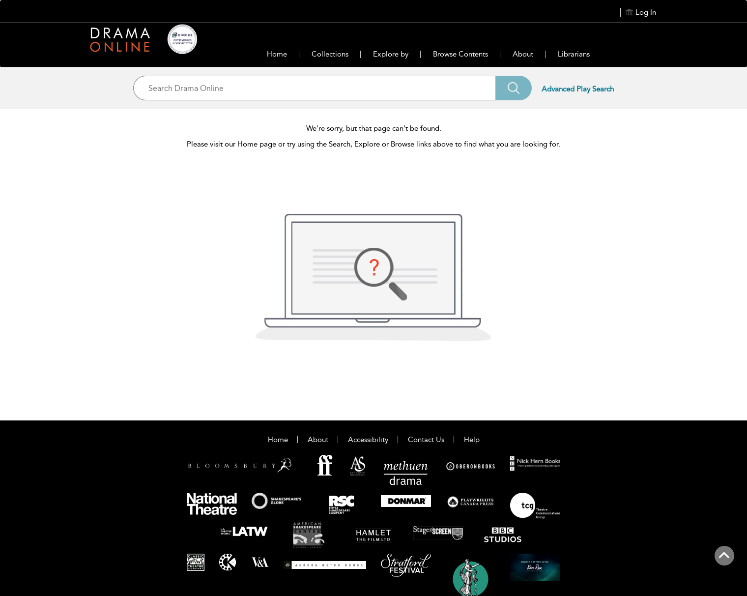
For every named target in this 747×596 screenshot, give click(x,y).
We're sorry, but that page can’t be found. (373, 128)
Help (472, 439)
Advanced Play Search (578, 89)
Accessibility (368, 439)
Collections (330, 54)
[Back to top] (724, 561)
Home (277, 54)
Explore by (390, 54)
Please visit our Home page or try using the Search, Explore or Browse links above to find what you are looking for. (373, 144)
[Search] (513, 88)
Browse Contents (460, 54)
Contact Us (426, 439)
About (523, 54)
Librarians (574, 54)
